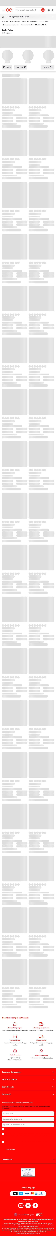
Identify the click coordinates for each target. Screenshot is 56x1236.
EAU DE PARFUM (40, 25)
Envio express (15, 21)
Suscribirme (10, 1149)
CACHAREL (45, 21)
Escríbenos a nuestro (41, 1058)
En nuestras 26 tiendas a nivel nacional (41, 1030)
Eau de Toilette (28, 25)
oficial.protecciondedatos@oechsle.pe (28, 1233)
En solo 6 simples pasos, (15, 1030)
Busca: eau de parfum (29, 21)
